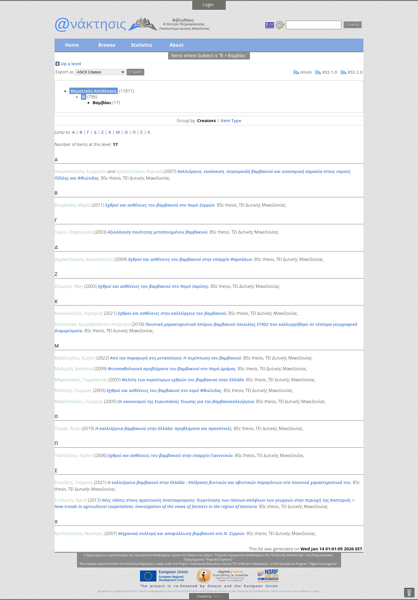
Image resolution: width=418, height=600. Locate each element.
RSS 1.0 (329, 72)
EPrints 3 (134, 591)
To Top (409, 592)
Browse (106, 45)
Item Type (230, 120)
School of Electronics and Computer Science (200, 591)
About (177, 45)
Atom (306, 72)
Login (208, 4)
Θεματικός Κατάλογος (94, 91)
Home (72, 45)
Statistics (141, 45)
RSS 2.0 (355, 72)
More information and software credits (295, 591)
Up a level (71, 63)
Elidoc (216, 596)
